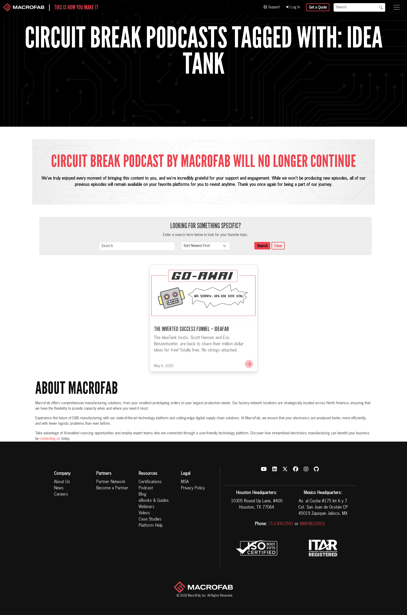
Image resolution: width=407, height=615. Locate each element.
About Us (62, 482)
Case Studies (150, 519)
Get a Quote (318, 7)
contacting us (50, 439)
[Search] (355, 7)
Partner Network (110, 482)
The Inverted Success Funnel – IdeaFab (191, 335)
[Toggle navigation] (396, 7)
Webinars (146, 507)
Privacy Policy (193, 488)
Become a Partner (112, 488)
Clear (278, 246)
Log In (293, 7)
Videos (144, 513)
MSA (185, 482)
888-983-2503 (312, 524)
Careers (61, 494)
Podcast (146, 488)
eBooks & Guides (154, 501)
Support (271, 7)
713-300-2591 (280, 524)
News (59, 488)
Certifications (150, 482)
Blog (142, 494)
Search (262, 246)
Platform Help (150, 526)
